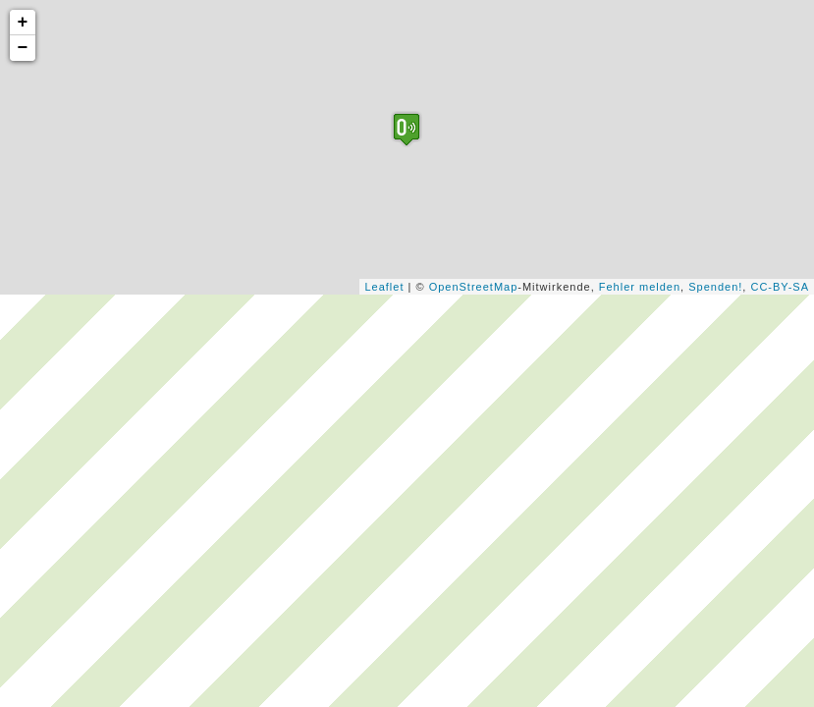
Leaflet (384, 287)
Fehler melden (639, 287)
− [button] (23, 48)
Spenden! (715, 287)
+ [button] (23, 22)
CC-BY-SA (779, 287)
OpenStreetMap (473, 287)
